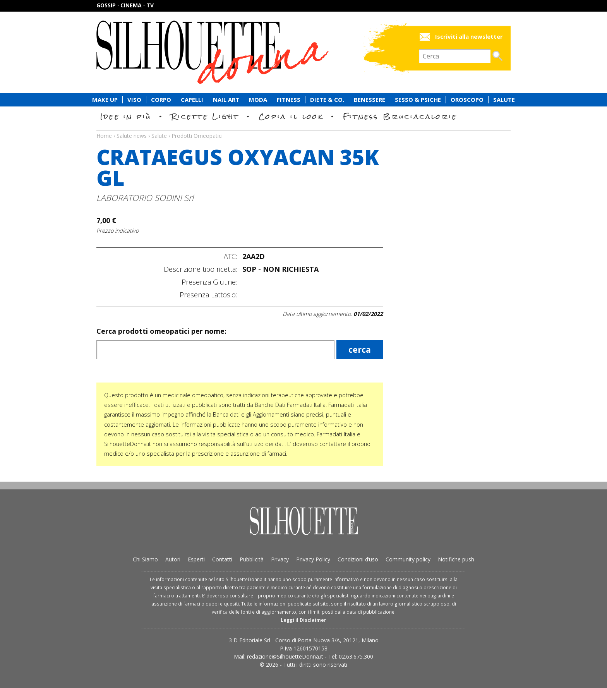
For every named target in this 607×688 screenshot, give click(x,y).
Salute (504, 99)
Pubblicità (252, 559)
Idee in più (125, 116)
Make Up (105, 99)
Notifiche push (456, 559)
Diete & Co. (327, 99)
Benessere (369, 99)
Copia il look (291, 116)
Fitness (288, 99)
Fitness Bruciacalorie (400, 116)
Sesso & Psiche (418, 99)
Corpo (161, 99)
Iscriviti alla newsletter (469, 36)
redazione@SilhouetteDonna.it (285, 656)
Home (104, 135)
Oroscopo (467, 99)
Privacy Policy (313, 559)
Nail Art (226, 99)
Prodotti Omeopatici (197, 135)
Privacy (280, 559)
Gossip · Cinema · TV (125, 5)
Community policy (408, 559)
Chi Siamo (145, 559)
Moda (258, 99)
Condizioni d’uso (358, 559)
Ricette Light (205, 116)
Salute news (303, 128)
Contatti (222, 559)
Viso (134, 99)
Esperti (196, 559)
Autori (172, 559)
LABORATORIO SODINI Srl (145, 197)
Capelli (192, 99)
